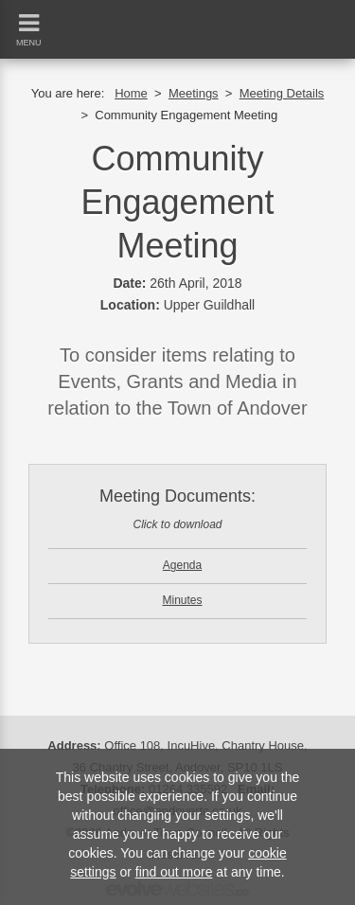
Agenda (182, 565)
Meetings (194, 93)
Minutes (182, 600)
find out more (174, 871)
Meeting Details (282, 93)
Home (131, 93)
